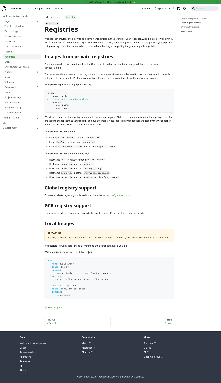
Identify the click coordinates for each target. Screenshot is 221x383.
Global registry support (191, 22)
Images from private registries (194, 18)
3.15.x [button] (145, 8)
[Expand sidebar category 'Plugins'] (38, 72)
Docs (29, 8)
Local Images (186, 31)
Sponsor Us (166, 8)
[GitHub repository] (178, 8)
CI (146, 352)
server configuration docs (116, 195)
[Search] (205, 8)
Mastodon (88, 347)
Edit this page (53, 307)
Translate (150, 343)
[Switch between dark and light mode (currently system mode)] (184, 8)
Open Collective (153, 356)
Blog (48, 8)
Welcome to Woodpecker (33, 343)
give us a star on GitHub (120, 2)
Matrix (86, 343)
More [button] (57, 8)
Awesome (25, 361)
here (144, 213)
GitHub (149, 347)
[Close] (217, 2)
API (21, 365)
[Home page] (47, 17)
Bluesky (87, 352)
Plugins (39, 8)
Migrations (25, 356)
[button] (21, 21)
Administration (27, 352)
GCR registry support (190, 27)
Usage (23, 347)
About (23, 370)
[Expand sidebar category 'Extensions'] (38, 87)
